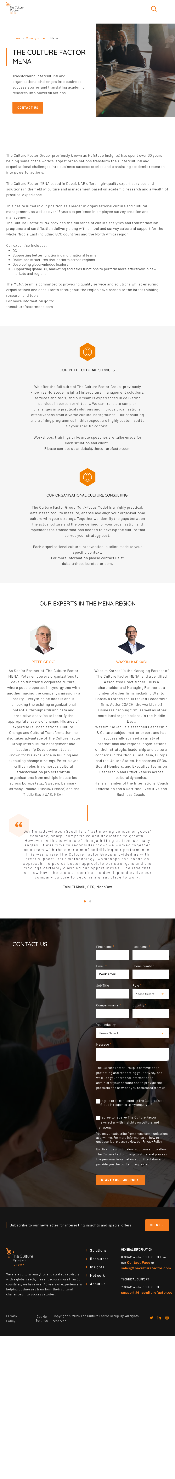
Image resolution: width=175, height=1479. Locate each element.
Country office (35, 38)
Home (16, 38)
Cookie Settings (41, 1320)
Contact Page (139, 1264)
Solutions (98, 1252)
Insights (97, 1268)
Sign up (157, 1227)
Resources (99, 1260)
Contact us (27, 107)
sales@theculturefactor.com (146, 1269)
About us (98, 1285)
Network (97, 1277)
